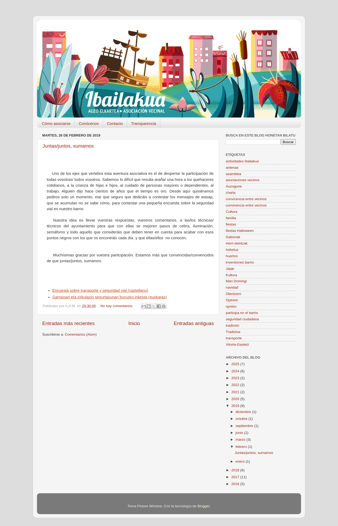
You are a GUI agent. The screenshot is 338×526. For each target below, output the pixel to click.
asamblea (233, 174)
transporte (234, 338)
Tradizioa (233, 332)
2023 (235, 378)
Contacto (115, 123)
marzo (241, 440)
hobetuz (232, 250)
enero (241, 461)
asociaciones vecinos (243, 180)
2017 (235, 477)
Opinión (232, 300)
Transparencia (143, 123)
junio (240, 433)
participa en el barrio (242, 313)
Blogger (204, 506)
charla (231, 193)
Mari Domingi (236, 281)
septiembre (245, 426)
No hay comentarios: (117, 306)
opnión (231, 306)
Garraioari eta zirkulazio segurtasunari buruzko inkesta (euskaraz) (109, 297)
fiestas (231, 224)
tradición (232, 325)
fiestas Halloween (240, 231)
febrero (242, 447)
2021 (235, 392)
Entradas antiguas (194, 323)
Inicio (134, 323)
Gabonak (233, 237)
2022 (235, 385)
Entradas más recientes (68, 323)
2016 (235, 484)
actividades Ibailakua (242, 161)
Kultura (231, 275)
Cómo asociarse (56, 123)
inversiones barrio (240, 262)
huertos (232, 256)
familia (231, 218)
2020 (235, 399)
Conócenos (89, 123)
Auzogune (234, 186)
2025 (235, 364)
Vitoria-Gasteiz (237, 344)
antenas (232, 168)
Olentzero (233, 294)
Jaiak (230, 269)
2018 (235, 470)
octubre (242, 419)
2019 (235, 406)
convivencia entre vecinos (246, 205)
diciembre (244, 412)
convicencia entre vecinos (246, 199)
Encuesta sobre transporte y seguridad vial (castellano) (100, 290)
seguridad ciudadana (242, 319)
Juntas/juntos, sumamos (68, 146)
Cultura (231, 212)
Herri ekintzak (237, 243)
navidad (232, 287)
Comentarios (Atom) (81, 334)
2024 (235, 371)
